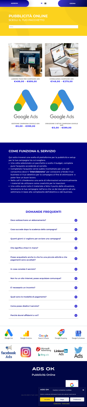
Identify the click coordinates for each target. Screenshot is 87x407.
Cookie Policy (57, 403)
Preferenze (77, 399)
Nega (62, 399)
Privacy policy (66, 403)
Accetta (47, 399)
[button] (83, 390)
